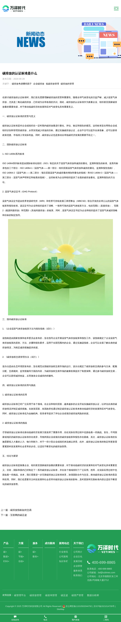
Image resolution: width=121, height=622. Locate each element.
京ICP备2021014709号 (104, 606)
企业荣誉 (77, 566)
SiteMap (60, 609)
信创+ (21, 561)
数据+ (6, 556)
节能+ (21, 556)
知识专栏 (63, 561)
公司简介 (77, 552)
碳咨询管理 (51, 595)
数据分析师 (93, 595)
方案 (20, 543)
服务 (35, 543)
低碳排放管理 (52, 83)
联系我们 (77, 575)
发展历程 (77, 561)
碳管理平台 (20, 595)
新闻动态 (64, 543)
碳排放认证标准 (10, 465)
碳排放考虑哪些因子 (22, 83)
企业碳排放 (38, 83)
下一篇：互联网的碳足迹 (14, 515)
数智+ (35, 556)
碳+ (5, 552)
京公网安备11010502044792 (77, 606)
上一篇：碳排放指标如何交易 (16, 510)
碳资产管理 (77, 595)
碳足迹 (64, 595)
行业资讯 (63, 552)
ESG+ (6, 561)
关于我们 (78, 543)
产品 (5, 543)
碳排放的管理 (67, 83)
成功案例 (50, 543)
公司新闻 (63, 556)
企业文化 (77, 556)
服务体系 (77, 570)
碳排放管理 (35, 595)
